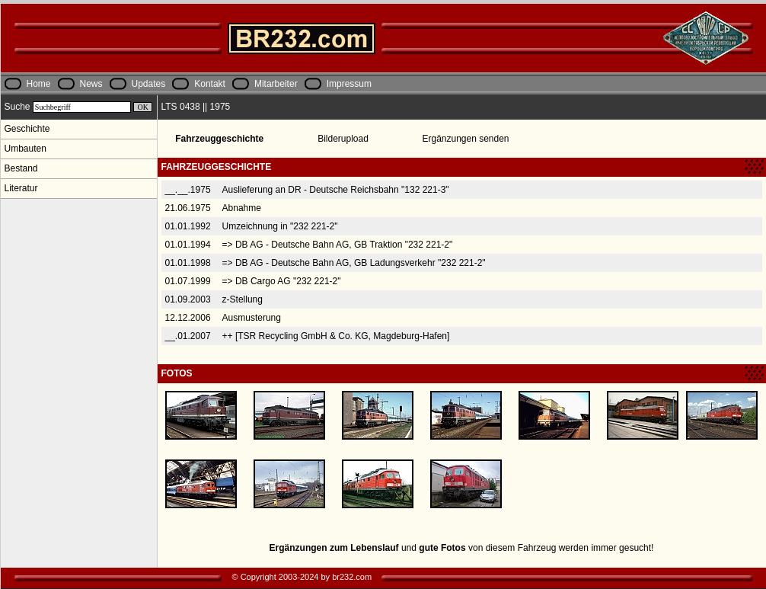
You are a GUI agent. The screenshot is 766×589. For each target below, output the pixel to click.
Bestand (21, 168)
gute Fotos (442, 548)
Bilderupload (343, 138)
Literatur (21, 188)
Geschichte (27, 128)
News (91, 83)
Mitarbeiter (276, 83)
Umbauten (25, 148)
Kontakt (209, 83)
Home (39, 83)
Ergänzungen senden (465, 138)
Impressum (349, 83)
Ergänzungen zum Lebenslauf (334, 548)
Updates (149, 83)
